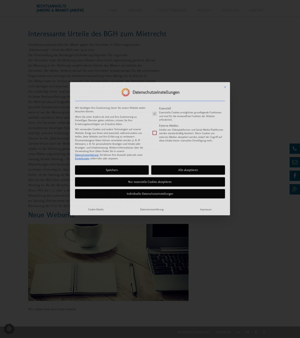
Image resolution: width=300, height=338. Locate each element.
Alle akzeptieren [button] (188, 125)
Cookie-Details (96, 164)
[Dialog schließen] (225, 42)
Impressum (206, 164)
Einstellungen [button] (82, 114)
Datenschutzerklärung (86, 110)
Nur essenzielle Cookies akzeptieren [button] (150, 137)
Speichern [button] (112, 125)
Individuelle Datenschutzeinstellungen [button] (150, 149)
